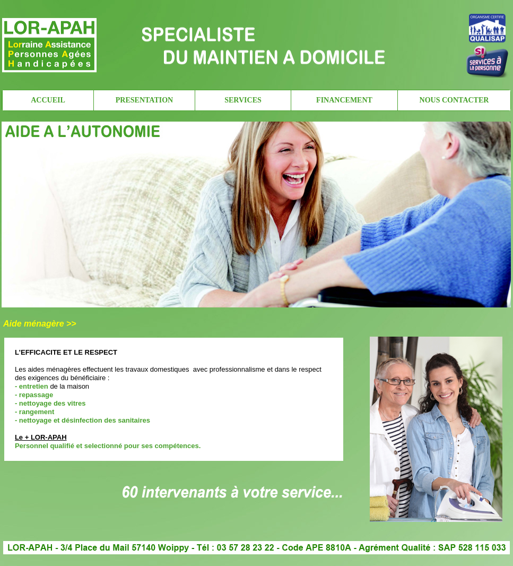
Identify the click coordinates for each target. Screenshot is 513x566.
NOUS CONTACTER (454, 100)
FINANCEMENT (344, 100)
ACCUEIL (48, 100)
